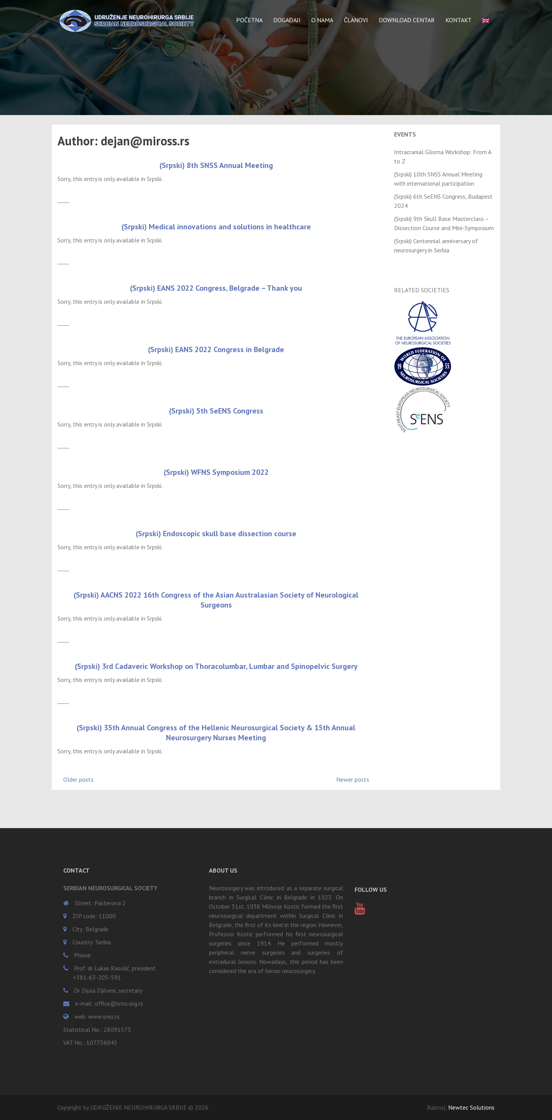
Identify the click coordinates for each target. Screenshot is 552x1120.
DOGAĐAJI (287, 20)
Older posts (78, 779)
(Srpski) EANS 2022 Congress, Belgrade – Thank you (216, 288)
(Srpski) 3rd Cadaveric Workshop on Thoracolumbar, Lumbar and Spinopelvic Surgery (216, 666)
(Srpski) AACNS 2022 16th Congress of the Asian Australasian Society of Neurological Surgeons (216, 600)
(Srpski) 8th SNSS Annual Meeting (216, 165)
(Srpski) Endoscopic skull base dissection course (216, 534)
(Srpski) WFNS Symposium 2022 (216, 472)
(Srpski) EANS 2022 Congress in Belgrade (216, 349)
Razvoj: (461, 1107)
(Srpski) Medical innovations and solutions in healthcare (216, 227)
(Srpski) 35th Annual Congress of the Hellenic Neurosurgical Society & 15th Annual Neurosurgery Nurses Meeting (216, 733)
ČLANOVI (356, 20)
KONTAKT (458, 20)
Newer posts (352, 779)
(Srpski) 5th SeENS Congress (216, 411)
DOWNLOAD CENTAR (407, 20)
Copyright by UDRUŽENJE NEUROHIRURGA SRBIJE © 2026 (133, 1107)
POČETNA (249, 20)
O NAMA (322, 20)
